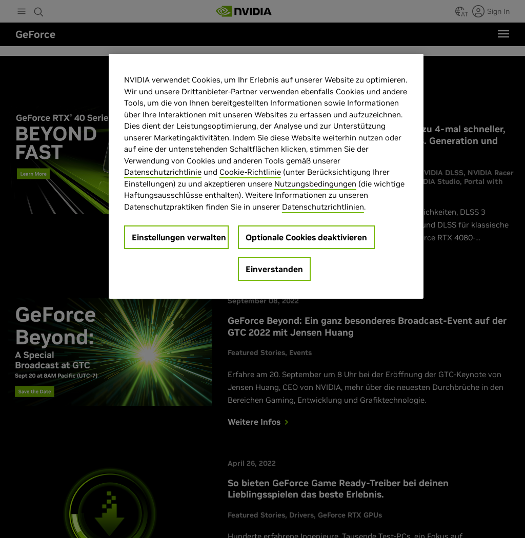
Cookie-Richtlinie (250, 172)
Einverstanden (274, 269)
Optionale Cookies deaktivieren (306, 237)
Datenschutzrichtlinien (323, 207)
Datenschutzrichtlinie (162, 172)
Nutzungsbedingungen (315, 184)
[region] (266, 176)
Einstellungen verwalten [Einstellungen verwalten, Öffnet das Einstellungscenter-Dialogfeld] (179, 237)
